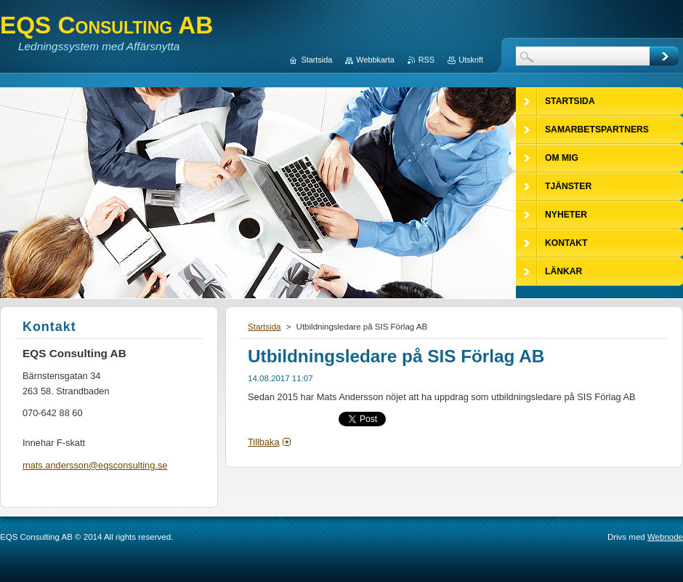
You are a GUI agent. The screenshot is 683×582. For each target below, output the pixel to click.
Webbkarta (375, 59)
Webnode (665, 537)
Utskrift (470, 59)
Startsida (264, 326)
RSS (427, 59)
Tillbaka (264, 441)
